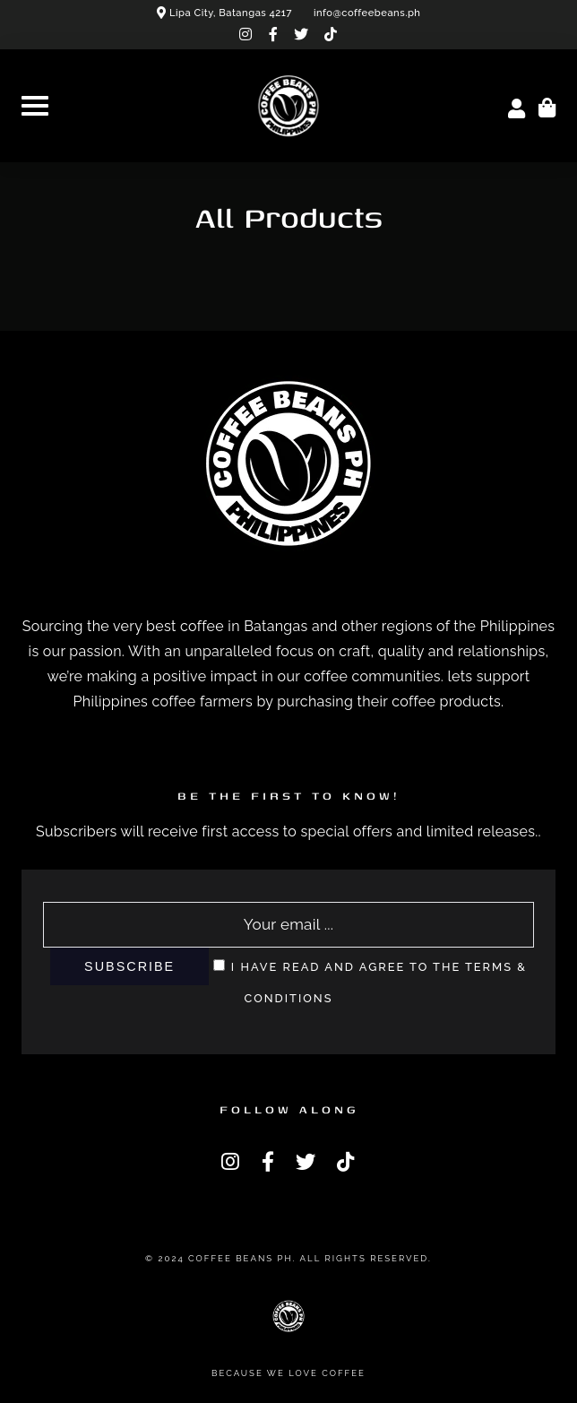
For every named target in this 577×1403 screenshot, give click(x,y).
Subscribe (129, 966)
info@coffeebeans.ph (367, 12)
